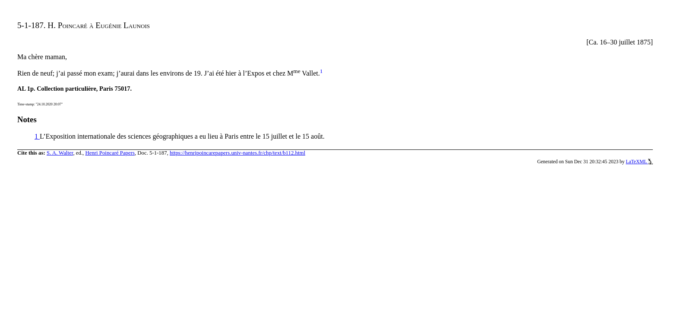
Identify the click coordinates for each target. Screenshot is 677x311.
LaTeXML (639, 161)
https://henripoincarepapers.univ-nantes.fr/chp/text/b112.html (237, 153)
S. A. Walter (60, 153)
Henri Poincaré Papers (109, 153)
